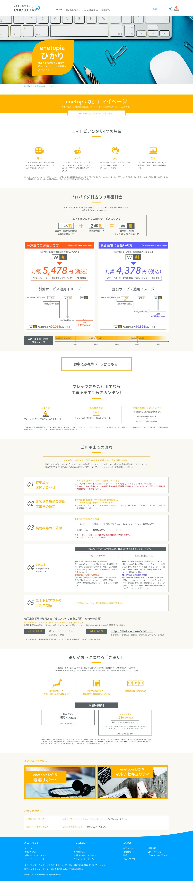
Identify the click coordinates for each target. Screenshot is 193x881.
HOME (59, 9)
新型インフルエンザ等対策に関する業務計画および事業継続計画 (53, 869)
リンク (102, 865)
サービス (28, 848)
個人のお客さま (73, 9)
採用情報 (152, 848)
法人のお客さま (91, 9)
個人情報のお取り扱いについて (83, 865)
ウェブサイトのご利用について (52, 865)
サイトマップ (30, 865)
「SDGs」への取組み (158, 855)
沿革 (125, 855)
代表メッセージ (130, 848)
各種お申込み (30, 852)
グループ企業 (129, 859)
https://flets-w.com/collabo (132, 631)
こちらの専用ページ (71, 826)
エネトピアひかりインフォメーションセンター (83, 819)
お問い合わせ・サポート (35, 855)
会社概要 (127, 852)
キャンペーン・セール (34, 859)
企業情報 (106, 9)
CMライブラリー (155, 852)
